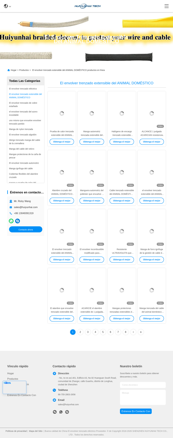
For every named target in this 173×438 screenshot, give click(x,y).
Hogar (13, 70)
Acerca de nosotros (18, 384)
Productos (24, 70)
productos (12, 379)
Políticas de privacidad (16, 431)
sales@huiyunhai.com (26, 207)
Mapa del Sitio (35, 431)
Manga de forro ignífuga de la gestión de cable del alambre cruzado (152, 253)
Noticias (11, 389)
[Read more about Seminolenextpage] (133, 332)
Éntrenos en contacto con (21, 395)
